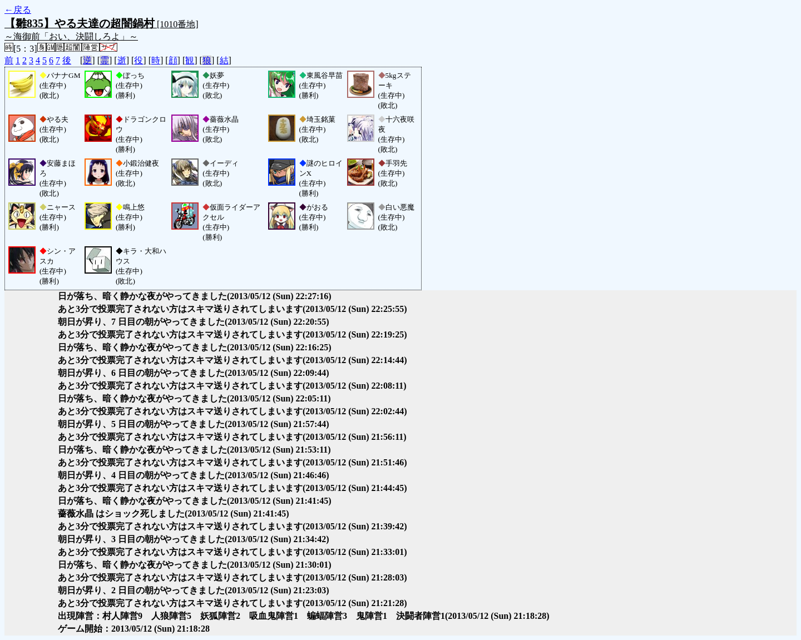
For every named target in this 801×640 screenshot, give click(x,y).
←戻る (17, 9)
